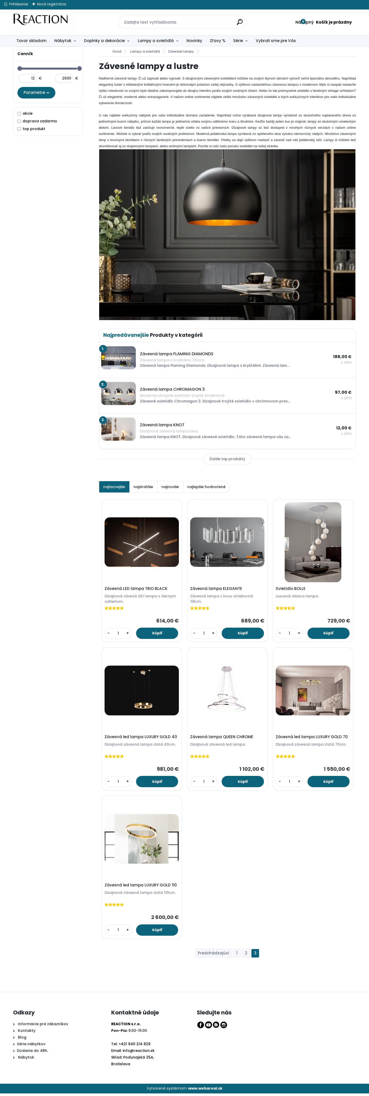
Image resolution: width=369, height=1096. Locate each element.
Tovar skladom (31, 40)
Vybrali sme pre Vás (276, 40)
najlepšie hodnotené (206, 486)
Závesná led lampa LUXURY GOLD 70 (312, 738)
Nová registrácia (51, 4)
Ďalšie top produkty (227, 459)
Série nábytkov (31, 1046)
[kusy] (118, 634)
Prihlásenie (18, 4)
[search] (237, 19)
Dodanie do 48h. (32, 1053)
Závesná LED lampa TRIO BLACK (136, 589)
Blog (21, 1039)
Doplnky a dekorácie (104, 40)
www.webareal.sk (205, 1091)
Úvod (116, 51)
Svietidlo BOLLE (291, 589)
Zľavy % (217, 40)
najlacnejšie (114, 486)
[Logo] (44, 22)
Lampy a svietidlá (156, 40)
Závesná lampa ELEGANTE (217, 589)
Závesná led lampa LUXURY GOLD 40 (141, 738)
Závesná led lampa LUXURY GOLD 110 (141, 887)
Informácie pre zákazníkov (42, 1026)
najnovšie (170, 486)
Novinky (194, 40)
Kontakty (26, 1033)
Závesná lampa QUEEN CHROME (222, 738)
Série (238, 40)
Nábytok (62, 40)
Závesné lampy (181, 51)
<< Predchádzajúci (213, 956)
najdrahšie (143, 486)
